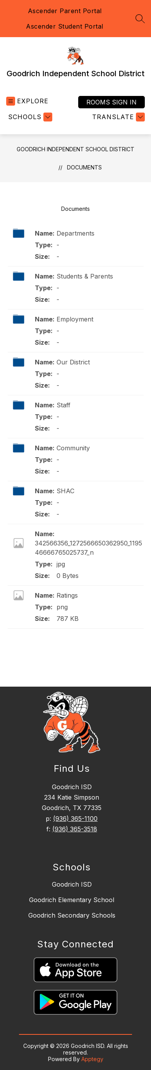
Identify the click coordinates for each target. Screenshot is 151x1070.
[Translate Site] (117, 117)
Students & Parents (85, 276)
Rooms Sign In (111, 102)
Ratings (67, 595)
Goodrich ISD (72, 884)
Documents (84, 167)
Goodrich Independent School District (75, 149)
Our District (73, 362)
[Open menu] (27, 101)
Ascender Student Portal (64, 26)
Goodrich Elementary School (71, 900)
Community (73, 448)
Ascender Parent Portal (65, 11)
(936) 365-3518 (74, 829)
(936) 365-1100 (75, 818)
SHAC (65, 491)
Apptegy (92, 1059)
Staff (63, 405)
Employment (75, 319)
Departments (75, 233)
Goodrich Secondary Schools (71, 915)
